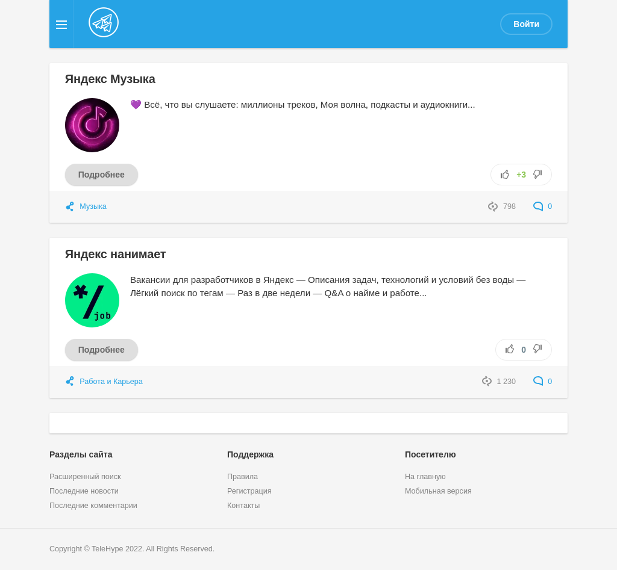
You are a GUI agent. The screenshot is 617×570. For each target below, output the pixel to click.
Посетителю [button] (430, 454)
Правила (242, 476)
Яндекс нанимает (115, 254)
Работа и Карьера (111, 381)
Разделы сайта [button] (80, 454)
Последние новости (84, 491)
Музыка (93, 206)
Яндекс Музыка (110, 78)
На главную (425, 476)
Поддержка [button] (250, 454)
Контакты (243, 505)
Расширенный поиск (85, 476)
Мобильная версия (438, 491)
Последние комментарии (93, 505)
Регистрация (249, 491)
